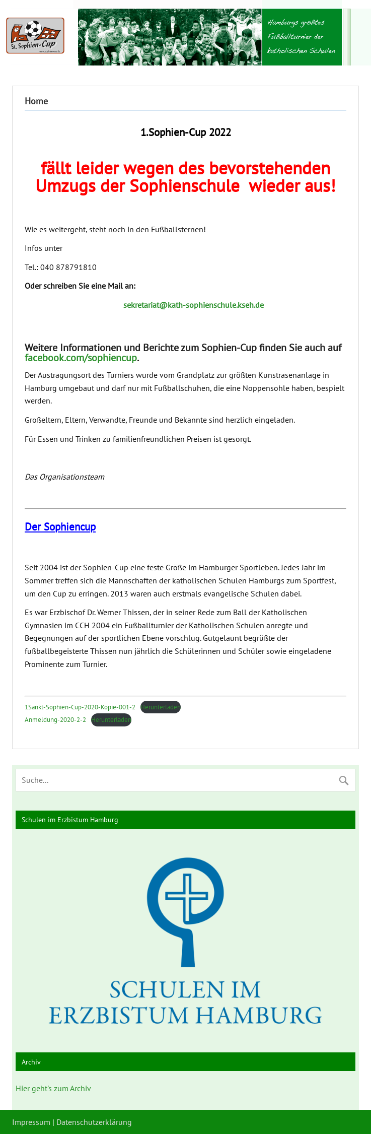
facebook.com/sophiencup (81, 357)
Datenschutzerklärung (94, 1122)
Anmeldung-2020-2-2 (55, 719)
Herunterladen (160, 707)
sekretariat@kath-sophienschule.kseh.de (193, 305)
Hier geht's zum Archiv (53, 1088)
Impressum (31, 1122)
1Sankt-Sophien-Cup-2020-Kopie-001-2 (80, 707)
